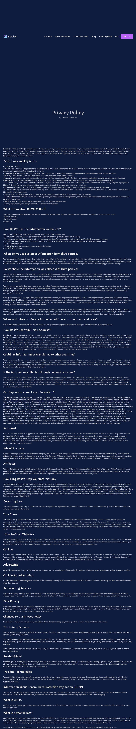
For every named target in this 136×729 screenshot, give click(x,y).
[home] (10, 36)
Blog (94, 36)
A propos (48, 36)
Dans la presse (105, 36)
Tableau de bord (80, 36)
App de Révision (62, 36)
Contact (126, 36)
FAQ (117, 36)
